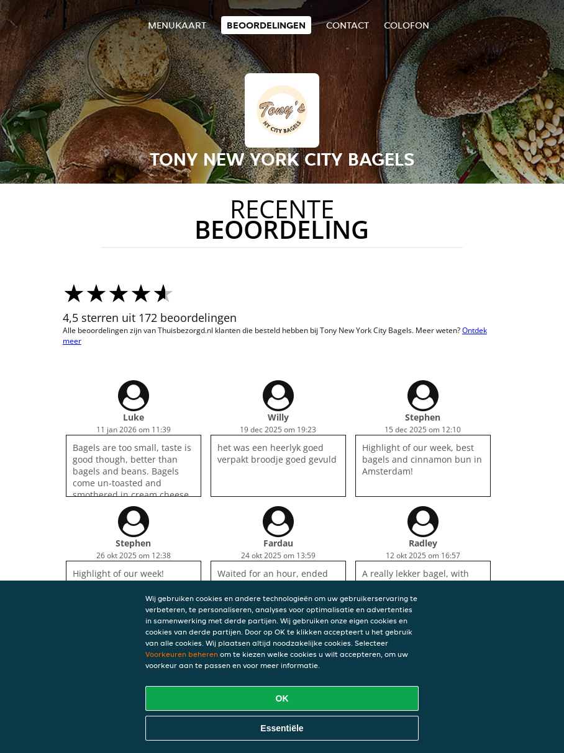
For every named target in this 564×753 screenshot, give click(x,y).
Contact (347, 25)
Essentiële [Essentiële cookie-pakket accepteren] (281, 728)
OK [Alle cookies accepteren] (282, 698)
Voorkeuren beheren (181, 654)
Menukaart (177, 25)
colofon (406, 25)
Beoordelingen (266, 25)
